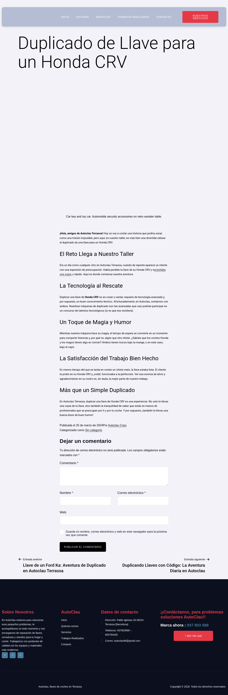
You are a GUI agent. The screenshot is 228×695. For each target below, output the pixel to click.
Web (63, 512)
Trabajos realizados (133, 16)
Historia (82, 16)
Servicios (103, 16)
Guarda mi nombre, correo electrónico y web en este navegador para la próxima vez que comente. (116, 533)
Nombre (66, 493)
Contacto (163, 16)
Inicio (65, 16)
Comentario (69, 463)
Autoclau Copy (117, 425)
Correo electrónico (131, 493)
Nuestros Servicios (200, 17)
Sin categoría (93, 430)
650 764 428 (193, 636)
